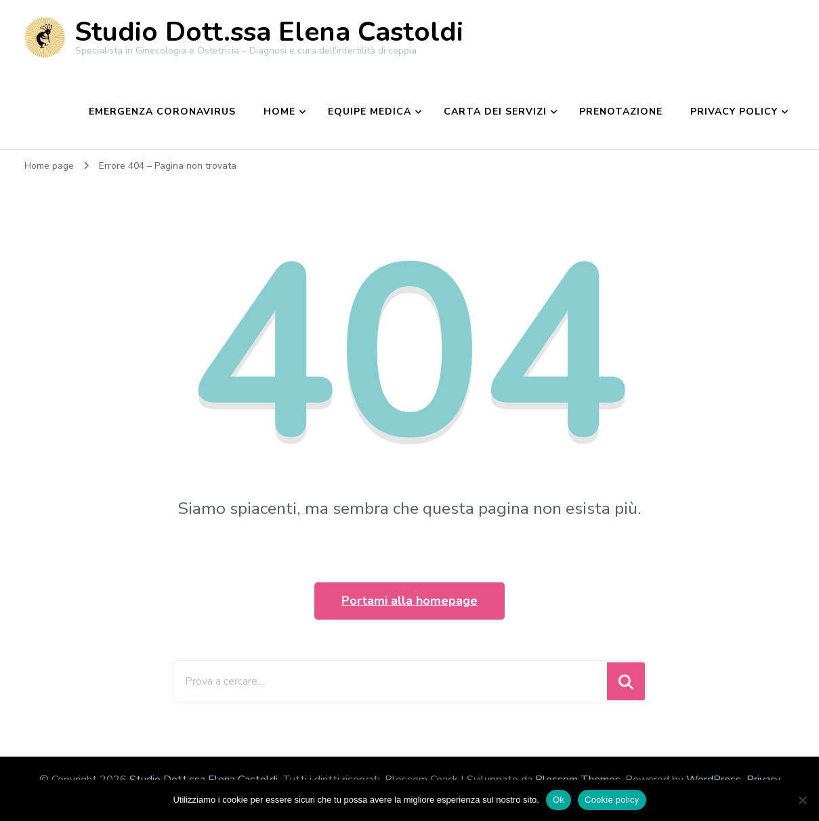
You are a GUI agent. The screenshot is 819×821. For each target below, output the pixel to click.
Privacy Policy (734, 111)
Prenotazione (621, 111)
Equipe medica (369, 111)
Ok (558, 800)
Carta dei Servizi (495, 111)
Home (279, 111)
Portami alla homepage (409, 601)
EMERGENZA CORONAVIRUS (162, 111)
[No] (802, 800)
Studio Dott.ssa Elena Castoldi (269, 32)
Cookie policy (612, 800)
